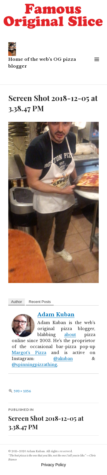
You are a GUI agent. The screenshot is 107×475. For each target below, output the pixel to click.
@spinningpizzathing (34, 364)
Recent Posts (40, 302)
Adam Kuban (55, 315)
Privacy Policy (53, 464)
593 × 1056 (22, 391)
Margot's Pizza (29, 352)
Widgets (96, 65)
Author (16, 302)
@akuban (63, 358)
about (70, 334)
